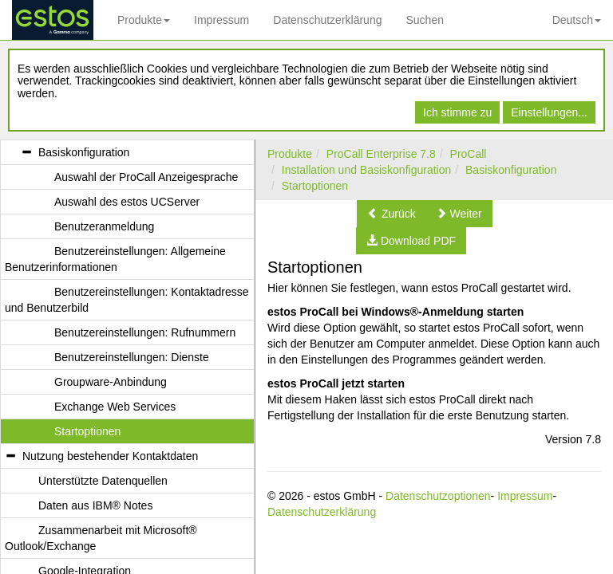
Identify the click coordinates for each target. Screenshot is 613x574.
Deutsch (576, 20)
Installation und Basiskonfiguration (366, 169)
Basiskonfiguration (510, 169)
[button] (391, 213)
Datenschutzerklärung (327, 20)
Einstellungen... (549, 112)
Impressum (221, 20)
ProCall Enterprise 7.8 (381, 153)
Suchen (424, 20)
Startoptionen (315, 185)
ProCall (468, 153)
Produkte (143, 20)
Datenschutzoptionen (438, 495)
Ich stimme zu (457, 112)
